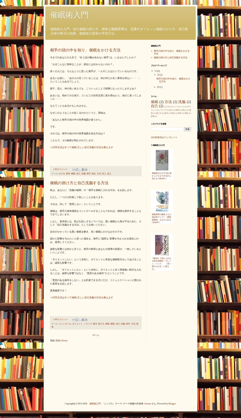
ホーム (95, 335)
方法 (99, 173)
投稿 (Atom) (61, 340)
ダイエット (77, 324)
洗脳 (83, 173)
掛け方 (101, 324)
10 (158, 75)
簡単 (68, 173)
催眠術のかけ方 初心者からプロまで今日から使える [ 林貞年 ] (162, 176)
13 (155, 71)
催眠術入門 (95, 403)
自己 (78, 173)
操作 (128, 324)
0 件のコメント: (60, 169)
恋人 (109, 173)
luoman (147, 403)
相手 (89, 173)
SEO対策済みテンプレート (164, 137)
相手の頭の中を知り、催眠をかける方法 (85, 50)
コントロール (65, 324)
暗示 (95, 324)
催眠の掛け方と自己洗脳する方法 (79, 183)
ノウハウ (88, 324)
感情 (107, 324)
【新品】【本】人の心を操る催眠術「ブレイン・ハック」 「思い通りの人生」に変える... (161, 263)
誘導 (152, 116)
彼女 (94, 173)
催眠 (73, 173)
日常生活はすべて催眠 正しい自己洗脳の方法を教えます (82, 147)
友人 (104, 173)
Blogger (172, 403)
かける (62, 173)
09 (158, 87)
